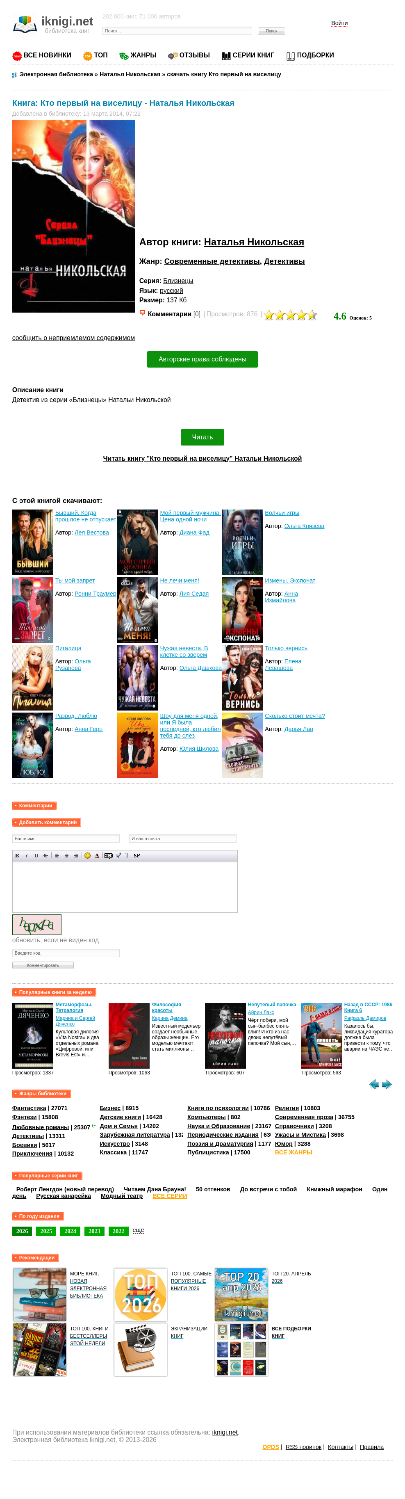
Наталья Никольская (254, 241)
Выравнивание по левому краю (57, 855)
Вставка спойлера (136, 855)
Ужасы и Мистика (300, 1134)
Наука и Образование (218, 1126)
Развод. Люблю (76, 716)
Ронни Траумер (95, 593)
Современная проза (304, 1117)
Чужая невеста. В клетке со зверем (184, 651)
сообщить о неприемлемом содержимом (73, 337)
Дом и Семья (119, 1126)
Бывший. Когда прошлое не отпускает (85, 516)
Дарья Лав (298, 729)
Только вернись (286, 648)
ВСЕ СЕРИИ (169, 1196)
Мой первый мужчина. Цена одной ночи (190, 516)
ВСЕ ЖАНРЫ (293, 1152)
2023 (94, 1231)
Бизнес (110, 1108)
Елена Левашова (283, 664)
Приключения (32, 1153)
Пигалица (68, 648)
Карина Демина (170, 1018)
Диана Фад (194, 532)
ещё (138, 1230)
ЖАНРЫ (144, 55)
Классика (113, 1152)
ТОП (101, 55)
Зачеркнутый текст (45, 855)
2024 (70, 1231)
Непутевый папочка (272, 1005)
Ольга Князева (304, 526)
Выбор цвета (97, 855)
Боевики (24, 1145)
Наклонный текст (27, 855)
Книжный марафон (334, 1189)
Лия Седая (194, 593)
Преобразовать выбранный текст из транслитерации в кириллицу (127, 855)
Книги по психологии (218, 1108)
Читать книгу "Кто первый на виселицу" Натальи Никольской (202, 458)
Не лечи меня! (179, 580)
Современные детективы (212, 261)
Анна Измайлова (281, 596)
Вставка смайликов (87, 855)
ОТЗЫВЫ (195, 55)
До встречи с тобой (268, 1189)
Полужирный (17, 855)
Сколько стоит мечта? (295, 716)
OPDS (270, 1447)
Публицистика (208, 1152)
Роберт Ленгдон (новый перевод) (65, 1189)
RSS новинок (303, 1447)
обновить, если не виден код (55, 940)
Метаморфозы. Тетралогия (74, 1007)
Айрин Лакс (261, 1012)
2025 (46, 1231)
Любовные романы (40, 1127)
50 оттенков (213, 1189)
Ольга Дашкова (201, 668)
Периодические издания (223, 1134)
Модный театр (122, 1196)
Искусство (115, 1143)
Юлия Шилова (199, 748)
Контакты (340, 1447)
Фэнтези (24, 1117)
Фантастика (29, 1108)
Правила (372, 1447)
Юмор (284, 1143)
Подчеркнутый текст (36, 855)
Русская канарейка (63, 1196)
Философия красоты (166, 1007)
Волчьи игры (282, 513)
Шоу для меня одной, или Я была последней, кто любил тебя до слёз (190, 726)
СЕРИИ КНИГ (253, 55)
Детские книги (120, 1117)
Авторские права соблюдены (202, 359)
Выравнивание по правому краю (76, 855)
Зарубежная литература (135, 1134)
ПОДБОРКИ (315, 55)
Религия (287, 1108)
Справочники (294, 1126)
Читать (202, 437)
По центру (66, 855)
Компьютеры (206, 1117)
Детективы (284, 261)
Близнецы (178, 280)
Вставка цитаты (118, 855)
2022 (119, 1231)
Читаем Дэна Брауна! (155, 1189)
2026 (22, 1231)
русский (171, 290)
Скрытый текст (108, 855)
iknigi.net (224, 1432)
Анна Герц (89, 729)
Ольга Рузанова (73, 664)
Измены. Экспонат (290, 580)
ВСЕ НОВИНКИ (47, 55)
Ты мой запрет (75, 580)
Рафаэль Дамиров (365, 1018)
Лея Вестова (92, 532)
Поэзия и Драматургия (220, 1143)
